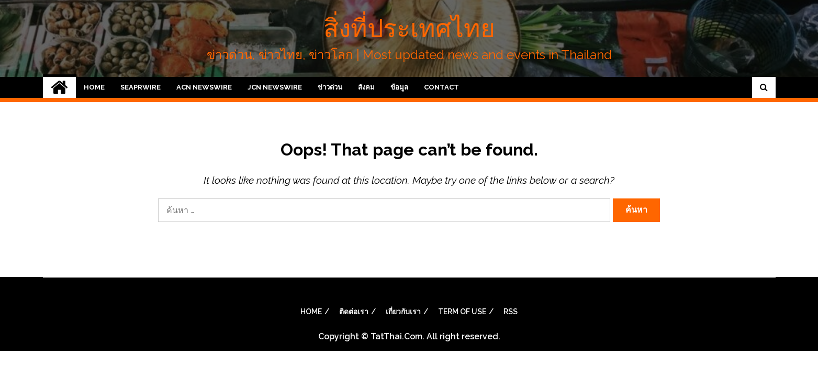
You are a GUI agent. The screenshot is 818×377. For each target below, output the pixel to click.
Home (94, 87)
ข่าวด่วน (330, 87)
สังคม (366, 87)
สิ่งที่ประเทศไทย (409, 28)
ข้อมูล (399, 87)
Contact (441, 87)
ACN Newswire (204, 87)
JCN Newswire (275, 87)
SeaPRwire (140, 87)
